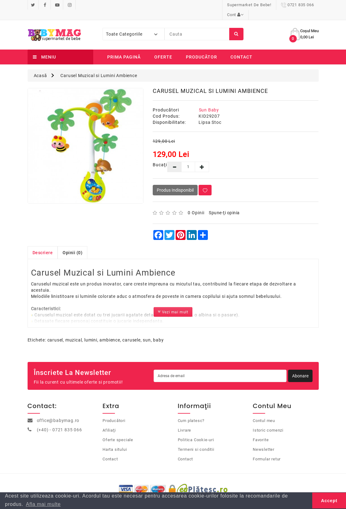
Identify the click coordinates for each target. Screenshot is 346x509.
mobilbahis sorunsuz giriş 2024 (103, 348)
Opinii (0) (72, 242)
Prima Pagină (124, 47)
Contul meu (264, 410)
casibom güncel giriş (50, 348)
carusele (131, 330)
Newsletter (263, 439)
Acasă (40, 65)
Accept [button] (329, 500)
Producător (201, 47)
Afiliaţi (109, 420)
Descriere (43, 242)
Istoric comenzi (268, 420)
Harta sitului (115, 439)
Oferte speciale (118, 430)
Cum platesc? (191, 410)
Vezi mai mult (173, 301)
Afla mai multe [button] (43, 504)
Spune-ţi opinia (224, 202)
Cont (305, 4)
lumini (90, 330)
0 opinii (196, 202)
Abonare (300, 365)
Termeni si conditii (196, 439)
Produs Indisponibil (175, 180)
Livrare (184, 420)
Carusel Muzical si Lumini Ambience (98, 65)
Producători (114, 410)
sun (147, 330)
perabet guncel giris (154, 348)
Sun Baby (209, 100)
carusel (55, 330)
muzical (73, 330)
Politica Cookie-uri (196, 430)
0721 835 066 (270, 4)
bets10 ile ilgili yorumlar (198, 348)
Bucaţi (155, 154)
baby (158, 330)
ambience (109, 330)
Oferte (163, 47)
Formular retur (267, 449)
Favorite (261, 430)
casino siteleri (14, 348)
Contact (241, 47)
